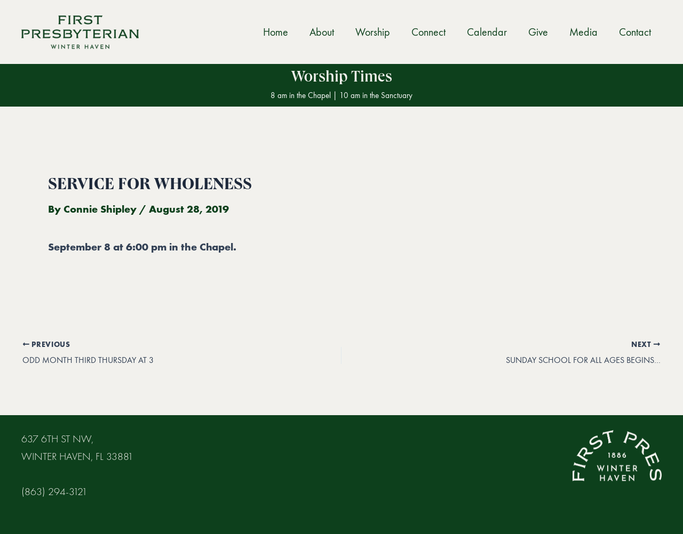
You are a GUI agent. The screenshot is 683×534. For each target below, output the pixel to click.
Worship (372, 32)
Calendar (487, 32)
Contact (635, 32)
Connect (428, 32)
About (321, 32)
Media (583, 32)
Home (275, 32)
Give (538, 32)
